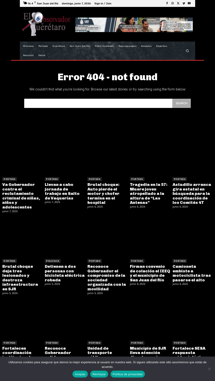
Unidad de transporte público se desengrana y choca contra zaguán (106, 350)
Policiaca (52, 258)
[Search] (181, 103)
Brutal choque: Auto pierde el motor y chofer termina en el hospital (106, 190)
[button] (187, 50)
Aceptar (80, 374)
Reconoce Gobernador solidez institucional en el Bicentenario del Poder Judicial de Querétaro (64, 352)
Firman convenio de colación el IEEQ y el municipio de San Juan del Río (149, 269)
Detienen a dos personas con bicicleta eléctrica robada (63, 269)
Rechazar (99, 374)
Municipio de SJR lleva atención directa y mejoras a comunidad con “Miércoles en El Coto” (148, 352)
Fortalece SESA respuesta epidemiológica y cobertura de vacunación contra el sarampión (191, 352)
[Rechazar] (209, 368)
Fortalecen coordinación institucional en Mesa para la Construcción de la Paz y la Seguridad (20, 352)
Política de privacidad (128, 374)
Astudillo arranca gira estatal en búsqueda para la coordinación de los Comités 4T (192, 192)
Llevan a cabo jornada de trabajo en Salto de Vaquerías (63, 190)
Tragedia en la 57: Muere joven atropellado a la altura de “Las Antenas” (147, 192)
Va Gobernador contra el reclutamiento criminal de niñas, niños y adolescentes (19, 194)
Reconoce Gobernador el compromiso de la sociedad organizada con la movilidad (104, 273)
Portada (9, 179)
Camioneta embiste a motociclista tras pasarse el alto (191, 267)
